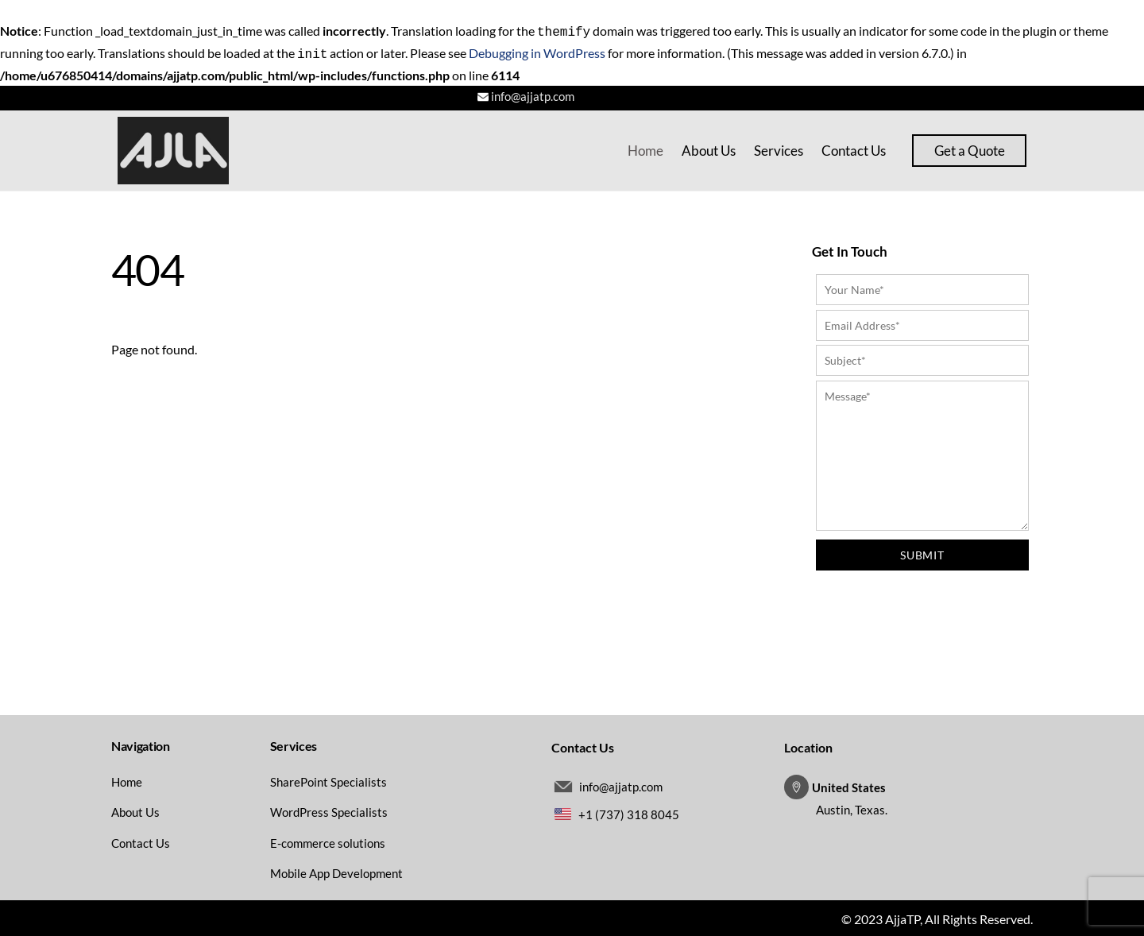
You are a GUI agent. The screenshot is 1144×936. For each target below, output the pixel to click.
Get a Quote (969, 147)
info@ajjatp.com (532, 93)
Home (645, 147)
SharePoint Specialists (328, 779)
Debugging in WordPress (537, 51)
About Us (709, 147)
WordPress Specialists (329, 809)
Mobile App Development (336, 870)
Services (778, 147)
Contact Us (853, 147)
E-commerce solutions (327, 840)
